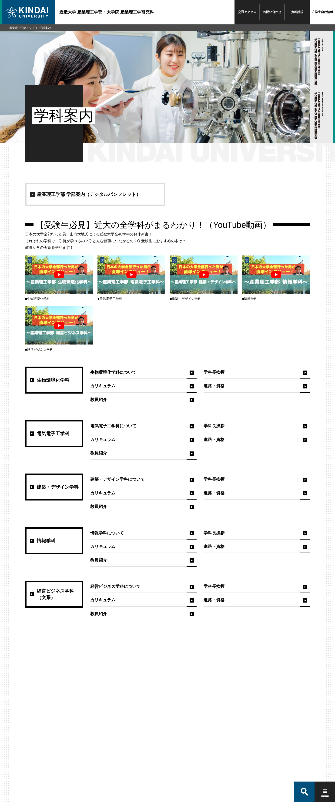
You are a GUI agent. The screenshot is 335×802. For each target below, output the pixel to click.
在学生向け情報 (322, 12)
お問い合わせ (272, 12)
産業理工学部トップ (21, 28)
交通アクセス (247, 12)
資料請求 (297, 12)
